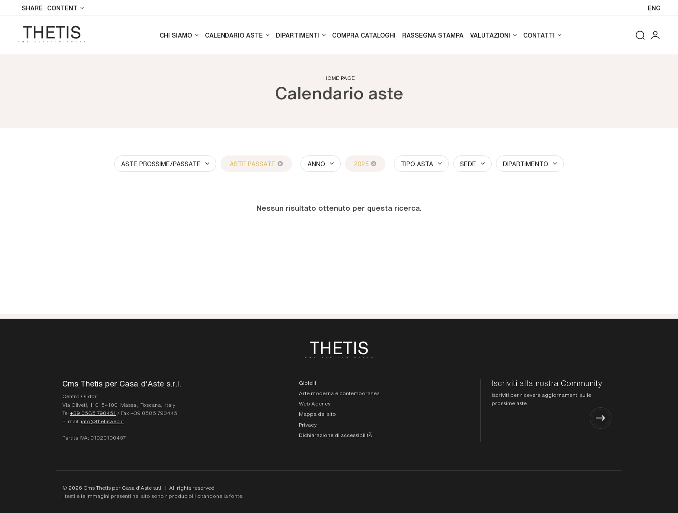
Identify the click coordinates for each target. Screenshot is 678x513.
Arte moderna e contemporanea (339, 393)
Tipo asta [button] (417, 163)
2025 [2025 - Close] (365, 163)
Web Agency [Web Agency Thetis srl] (314, 403)
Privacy (308, 424)
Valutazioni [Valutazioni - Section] (490, 35)
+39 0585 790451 (93, 412)
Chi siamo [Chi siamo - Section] (176, 35)
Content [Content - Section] (62, 7)
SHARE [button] (32, 7)
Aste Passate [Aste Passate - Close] (256, 163)
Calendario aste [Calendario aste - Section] (234, 35)
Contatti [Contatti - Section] (539, 35)
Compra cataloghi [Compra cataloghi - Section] (363, 35)
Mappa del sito (317, 413)
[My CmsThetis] (655, 35)
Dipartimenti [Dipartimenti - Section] (297, 35)
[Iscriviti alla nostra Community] (551, 404)
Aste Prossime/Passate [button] (161, 163)
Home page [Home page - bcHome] (339, 77)
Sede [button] (468, 163)
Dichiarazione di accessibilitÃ (336, 434)
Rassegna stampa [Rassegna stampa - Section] (433, 35)
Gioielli (307, 382)
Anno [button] (316, 163)
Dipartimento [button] (525, 163)
